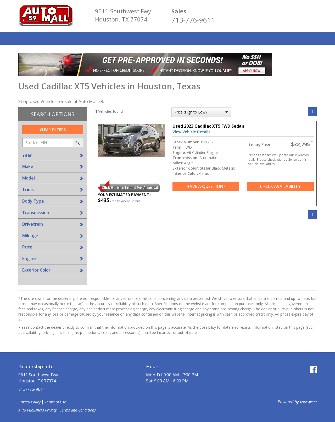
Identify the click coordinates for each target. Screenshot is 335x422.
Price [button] (27, 247)
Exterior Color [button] (36, 270)
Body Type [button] (33, 201)
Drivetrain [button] (32, 224)
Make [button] (27, 166)
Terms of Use (55, 401)
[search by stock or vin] (78, 142)
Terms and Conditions (78, 410)
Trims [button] (28, 189)
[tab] (52, 155)
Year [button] (27, 155)
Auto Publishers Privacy (37, 410)
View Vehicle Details (191, 131)
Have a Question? (205, 186)
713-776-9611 (193, 20)
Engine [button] (29, 258)
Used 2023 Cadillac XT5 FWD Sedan (208, 126)
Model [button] (28, 178)
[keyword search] (47, 142)
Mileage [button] (30, 236)
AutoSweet (308, 401)
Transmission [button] (35, 212)
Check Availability (280, 186)
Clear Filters (53, 129)
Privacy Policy (29, 401)
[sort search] (201, 112)
